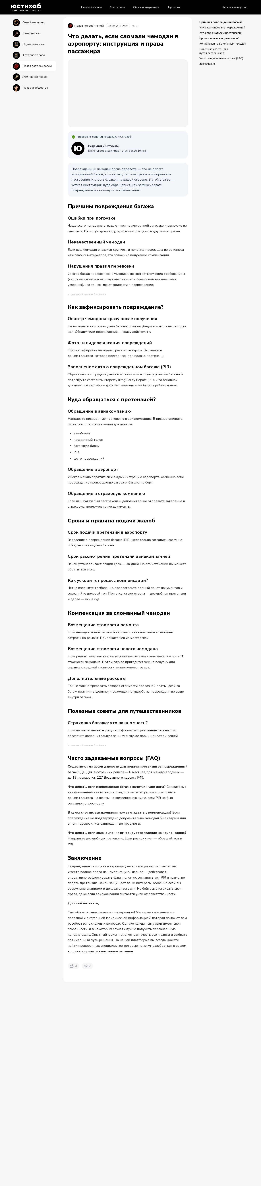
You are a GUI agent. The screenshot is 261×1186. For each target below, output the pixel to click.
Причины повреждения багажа (221, 22)
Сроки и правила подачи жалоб (219, 38)
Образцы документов (146, 7)
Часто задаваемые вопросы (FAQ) (221, 58)
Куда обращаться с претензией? (220, 33)
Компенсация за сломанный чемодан (222, 43)
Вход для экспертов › (234, 7)
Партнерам (173, 7)
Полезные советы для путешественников (213, 51)
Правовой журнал (91, 7)
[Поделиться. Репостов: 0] (87, 1138)
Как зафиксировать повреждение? (222, 27)
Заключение (207, 64)
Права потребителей (100, 1166)
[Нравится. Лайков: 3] (73, 1138)
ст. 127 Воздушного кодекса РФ (117, 950)
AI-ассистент (117, 7)
